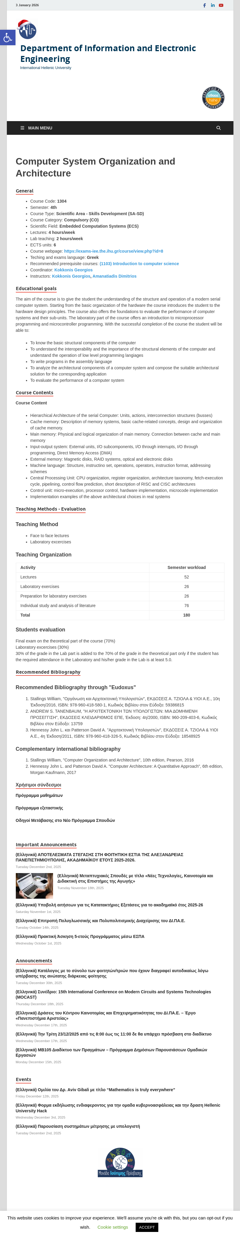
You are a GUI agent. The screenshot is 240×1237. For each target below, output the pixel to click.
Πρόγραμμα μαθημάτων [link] (39, 795)
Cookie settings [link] (112, 1227)
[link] (8, 37)
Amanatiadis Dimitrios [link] (114, 276)
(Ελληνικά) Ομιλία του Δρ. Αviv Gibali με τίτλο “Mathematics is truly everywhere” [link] (95, 1089)
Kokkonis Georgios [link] (73, 270)
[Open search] (218, 128)
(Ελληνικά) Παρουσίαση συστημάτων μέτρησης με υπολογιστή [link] (78, 1126)
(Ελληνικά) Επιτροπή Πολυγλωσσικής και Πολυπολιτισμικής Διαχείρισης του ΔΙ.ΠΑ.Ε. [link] (100, 920)
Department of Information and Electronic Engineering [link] (108, 53)
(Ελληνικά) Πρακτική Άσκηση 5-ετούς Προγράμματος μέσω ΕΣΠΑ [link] (80, 936)
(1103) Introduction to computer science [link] (139, 263)
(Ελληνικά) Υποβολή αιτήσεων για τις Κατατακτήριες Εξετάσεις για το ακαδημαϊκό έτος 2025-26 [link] (109, 905)
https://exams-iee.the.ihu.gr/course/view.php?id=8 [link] (113, 251)
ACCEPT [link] (147, 1227)
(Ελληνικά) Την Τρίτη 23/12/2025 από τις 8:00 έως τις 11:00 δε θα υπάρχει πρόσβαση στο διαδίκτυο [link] (114, 1034)
